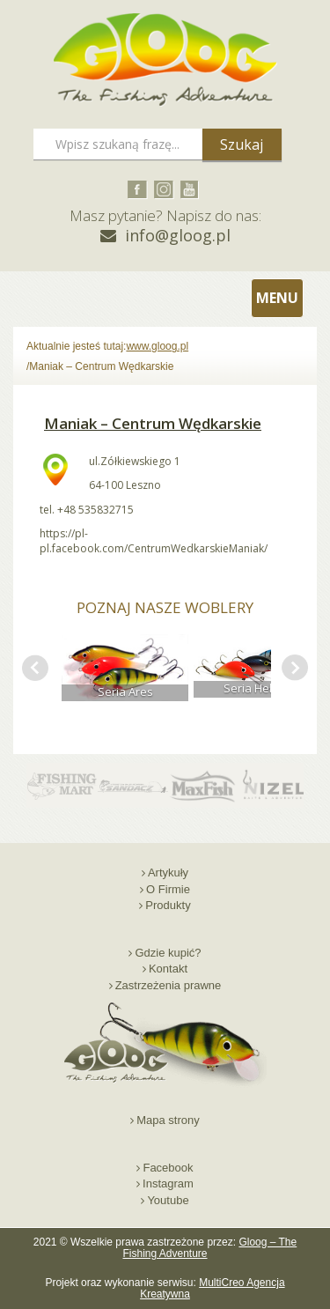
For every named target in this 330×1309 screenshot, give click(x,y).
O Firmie (168, 889)
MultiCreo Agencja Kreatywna (212, 1288)
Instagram (168, 1183)
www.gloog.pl (157, 346)
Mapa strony (168, 1120)
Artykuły (168, 872)
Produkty (167, 905)
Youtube (167, 1200)
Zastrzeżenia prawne (168, 985)
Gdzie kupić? (168, 952)
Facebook (168, 1167)
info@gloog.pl (178, 235)
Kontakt (168, 968)
